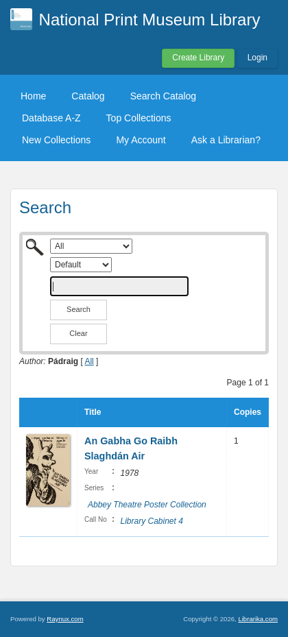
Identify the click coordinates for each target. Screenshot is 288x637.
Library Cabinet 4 (151, 521)
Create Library (198, 57)
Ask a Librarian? (226, 139)
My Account (140, 139)
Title (92, 412)
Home (33, 96)
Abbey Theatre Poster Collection (147, 504)
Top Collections (138, 117)
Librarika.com (258, 619)
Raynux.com (65, 619)
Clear (78, 333)
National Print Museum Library (150, 19)
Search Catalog (163, 96)
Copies (247, 412)
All (88, 361)
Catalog (87, 96)
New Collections (56, 139)
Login (257, 57)
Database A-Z (51, 117)
